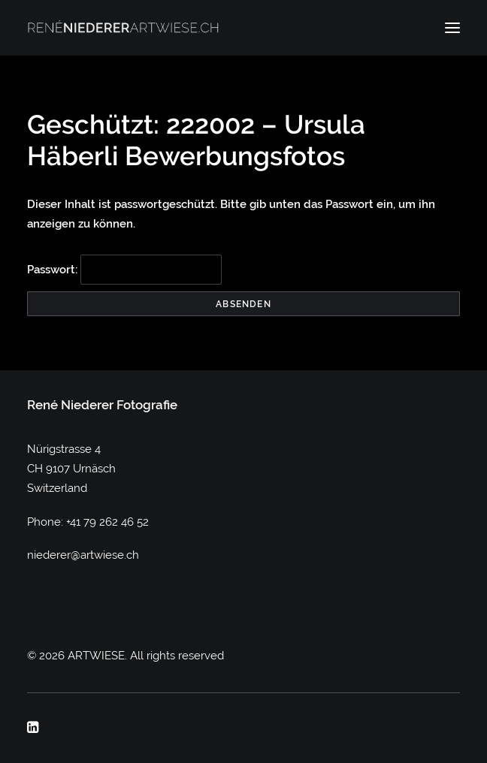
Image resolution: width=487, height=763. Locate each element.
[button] (452, 28)
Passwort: (124, 269)
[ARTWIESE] (123, 27)
